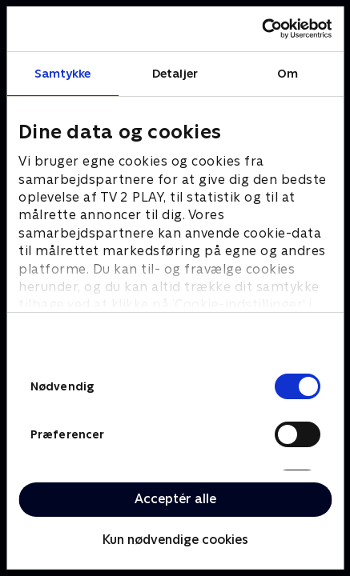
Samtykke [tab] (62, 73)
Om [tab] (287, 73)
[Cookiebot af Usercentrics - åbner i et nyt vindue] (261, 28)
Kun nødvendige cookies (175, 539)
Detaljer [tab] (175, 73)
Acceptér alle (175, 498)
